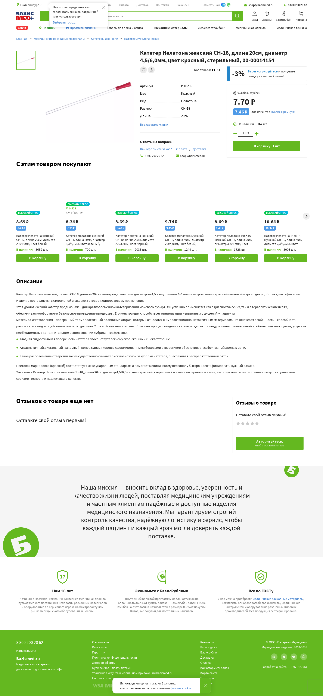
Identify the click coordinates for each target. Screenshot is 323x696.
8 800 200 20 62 (295, 5)
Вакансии (183, 5)
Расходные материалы (170, 27)
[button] (161, 281)
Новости (206, 683)
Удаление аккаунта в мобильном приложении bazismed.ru (132, 673)
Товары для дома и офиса (125, 27)
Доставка (142, 5)
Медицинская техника (291, 27)
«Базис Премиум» (283, 112)
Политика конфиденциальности (114, 657)
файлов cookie (181, 688)
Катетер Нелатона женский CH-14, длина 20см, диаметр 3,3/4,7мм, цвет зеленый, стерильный (85, 240)
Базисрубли (208, 652)
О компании (100, 642)
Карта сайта (209, 673)
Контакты (162, 5)
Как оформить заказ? (156, 148)
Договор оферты (103, 663)
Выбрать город (64, 22)
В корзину (37, 257)
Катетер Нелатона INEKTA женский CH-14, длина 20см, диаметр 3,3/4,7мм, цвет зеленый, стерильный (234, 240)
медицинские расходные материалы (278, 599)
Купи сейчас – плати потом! (111, 668)
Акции (22, 27)
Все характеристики (154, 124)
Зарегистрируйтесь (263, 71)
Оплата (124, 5)
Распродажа (208, 647)
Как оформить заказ (214, 668)
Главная (22, 39)
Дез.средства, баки (211, 27)
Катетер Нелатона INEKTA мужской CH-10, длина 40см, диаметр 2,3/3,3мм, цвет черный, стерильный (283, 240)
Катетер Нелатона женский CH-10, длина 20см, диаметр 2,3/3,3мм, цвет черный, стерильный (134, 240)
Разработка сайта (274, 667)
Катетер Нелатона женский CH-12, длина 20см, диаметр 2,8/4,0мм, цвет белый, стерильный (35, 240)
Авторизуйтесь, (269, 443)
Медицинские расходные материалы (59, 39)
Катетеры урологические (141, 39)
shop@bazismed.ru (258, 5)
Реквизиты (99, 647)
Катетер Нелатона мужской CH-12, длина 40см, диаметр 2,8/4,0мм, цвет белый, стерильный (184, 240)
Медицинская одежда (251, 27)
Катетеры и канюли (104, 39)
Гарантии (98, 652)
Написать (26, 651)
